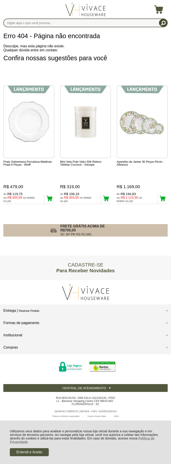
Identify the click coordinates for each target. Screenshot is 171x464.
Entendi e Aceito (29, 452)
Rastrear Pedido (29, 310)
